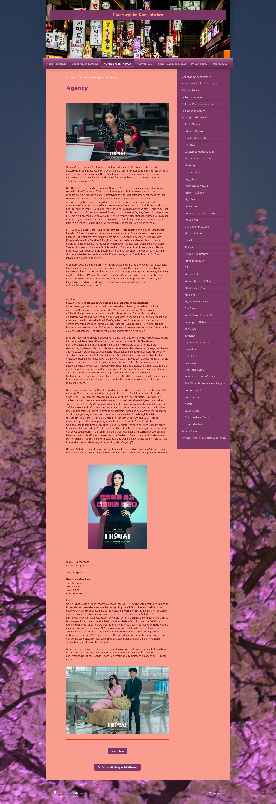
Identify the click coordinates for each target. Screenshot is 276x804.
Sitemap (79, 792)
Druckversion (63, 792)
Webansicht (215, 792)
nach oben (117, 751)
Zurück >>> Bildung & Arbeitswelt (118, 767)
